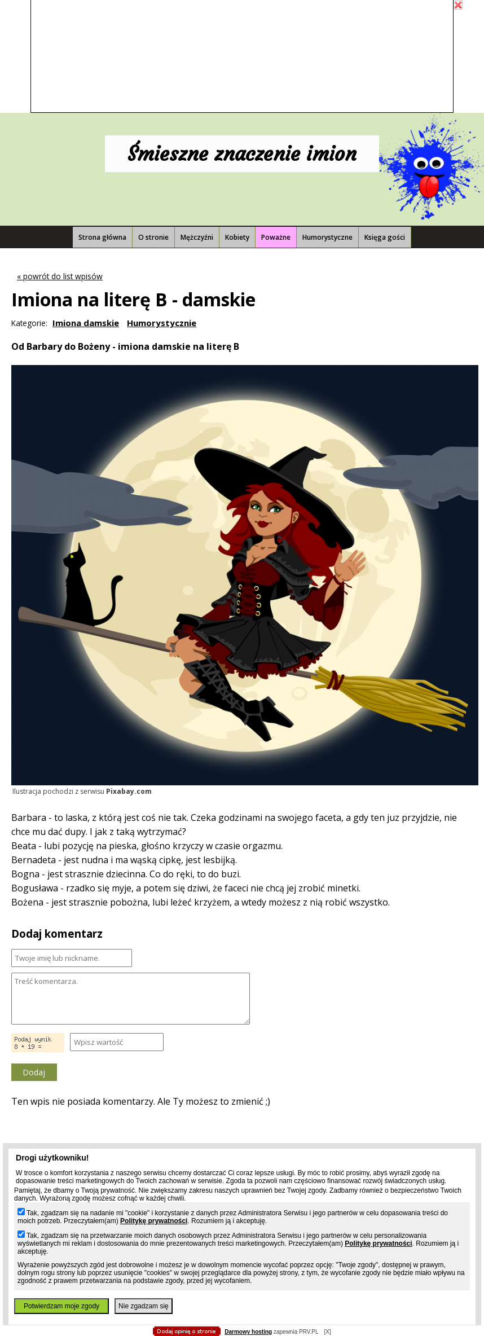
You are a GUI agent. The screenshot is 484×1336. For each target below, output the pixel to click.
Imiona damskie (85, 322)
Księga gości (384, 237)
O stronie (153, 237)
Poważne (276, 237)
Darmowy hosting (248, 1332)
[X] (327, 1332)
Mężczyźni (197, 237)
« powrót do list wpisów (60, 276)
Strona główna (102, 237)
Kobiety (237, 237)
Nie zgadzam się (143, 1306)
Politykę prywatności (153, 1221)
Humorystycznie (161, 322)
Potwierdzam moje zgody (61, 1306)
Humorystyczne (327, 237)
